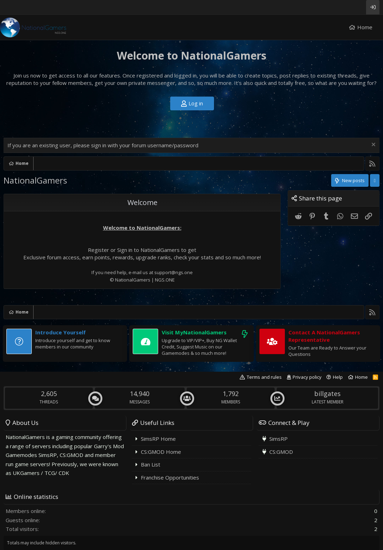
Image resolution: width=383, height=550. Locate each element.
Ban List (150, 464)
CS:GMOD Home (161, 451)
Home (364, 27)
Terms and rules (264, 377)
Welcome (142, 202)
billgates (327, 393)
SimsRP (278, 438)
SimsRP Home (158, 438)
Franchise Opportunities (170, 477)
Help (338, 377)
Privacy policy (307, 377)
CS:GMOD (281, 451)
